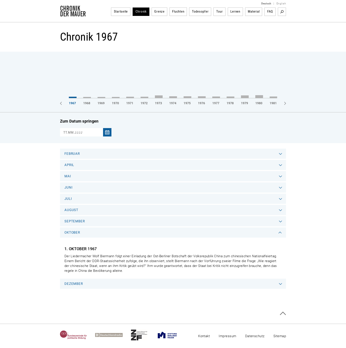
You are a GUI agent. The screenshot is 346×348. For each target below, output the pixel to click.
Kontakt (204, 336)
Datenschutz (255, 336)
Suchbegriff (282, 12)
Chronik (141, 11)
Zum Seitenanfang (282, 313)
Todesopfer (200, 11)
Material (254, 11)
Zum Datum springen (79, 121)
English (281, 3)
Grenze (159, 11)
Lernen (235, 11)
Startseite (121, 11)
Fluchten (178, 11)
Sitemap (279, 336)
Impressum (227, 336)
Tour (219, 11)
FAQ (270, 11)
